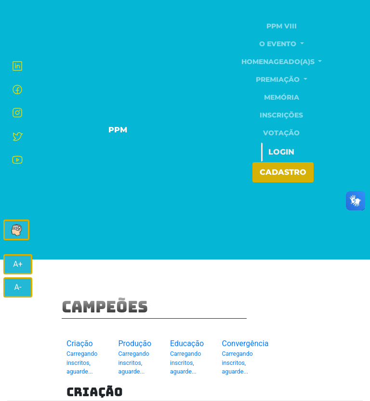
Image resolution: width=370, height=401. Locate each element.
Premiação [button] (279, 79)
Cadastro (283, 172)
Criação (85, 357)
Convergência (245, 357)
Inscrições (281, 115)
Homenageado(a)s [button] (279, 61)
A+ (18, 264)
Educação (189, 357)
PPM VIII (281, 26)
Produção (137, 357)
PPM (117, 129)
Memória (281, 97)
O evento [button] (278, 43)
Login (281, 151)
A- (18, 287)
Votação (281, 133)
